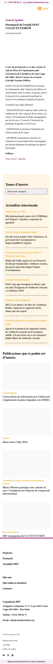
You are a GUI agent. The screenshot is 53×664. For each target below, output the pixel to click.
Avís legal (6, 645)
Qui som (7, 577)
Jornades (9, 280)
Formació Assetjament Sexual (25, 232)
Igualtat (19, 20)
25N (7, 253)
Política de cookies (9, 649)
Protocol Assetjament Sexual (16, 321)
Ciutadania (10, 300)
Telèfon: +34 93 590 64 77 (15, 615)
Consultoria (7, 481)
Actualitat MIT (11, 564)
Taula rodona (20, 256)
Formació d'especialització (32, 481)
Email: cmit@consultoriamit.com (19, 620)
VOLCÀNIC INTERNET (35, 662)
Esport (15, 212)
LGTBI (22, 212)
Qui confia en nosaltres (15, 583)
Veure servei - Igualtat (15, 159)
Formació (17, 481)
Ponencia (21, 253)
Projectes (7, 553)
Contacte (7, 588)
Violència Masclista (22, 280)
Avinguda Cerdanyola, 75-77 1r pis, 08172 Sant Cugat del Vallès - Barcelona (25, 607)
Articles (8, 212)
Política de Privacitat (10, 641)
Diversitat (7, 532)
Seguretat (26, 300)
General (9, 20)
